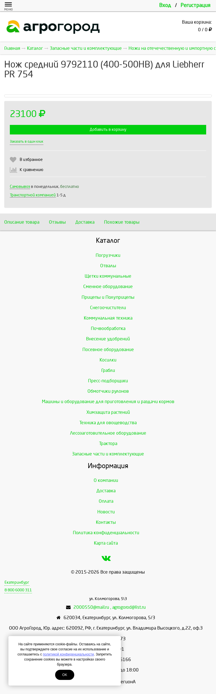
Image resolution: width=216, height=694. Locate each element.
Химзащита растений (108, 412)
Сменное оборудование (108, 286)
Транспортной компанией (33, 195)
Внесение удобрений (108, 338)
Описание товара (21, 222)
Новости (106, 511)
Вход (165, 5)
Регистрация (195, 5)
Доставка (84, 222)
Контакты (106, 522)
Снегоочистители (108, 307)
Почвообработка (108, 328)
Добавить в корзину (108, 129)
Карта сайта (106, 543)
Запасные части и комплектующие (108, 454)
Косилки (108, 360)
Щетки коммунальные (108, 276)
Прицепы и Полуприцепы (108, 297)
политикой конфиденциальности (68, 654)
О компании (106, 480)
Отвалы (108, 265)
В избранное (31, 160)
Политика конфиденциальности (106, 532)
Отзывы (57, 222)
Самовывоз (20, 187)
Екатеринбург (16, 582)
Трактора (108, 443)
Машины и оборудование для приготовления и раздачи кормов (108, 401)
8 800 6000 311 (18, 590)
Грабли (108, 370)
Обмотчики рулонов (108, 391)
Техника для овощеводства (108, 422)
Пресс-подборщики (108, 380)
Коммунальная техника (108, 318)
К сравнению (31, 170)
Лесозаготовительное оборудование (108, 433)
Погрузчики (108, 255)
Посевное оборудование (108, 349)
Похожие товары (122, 222)
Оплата (106, 501)
